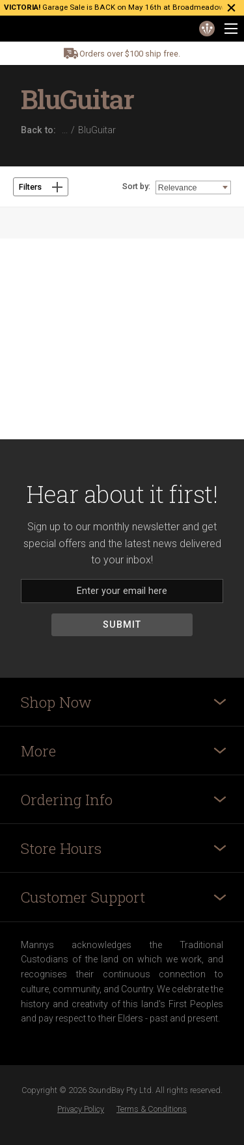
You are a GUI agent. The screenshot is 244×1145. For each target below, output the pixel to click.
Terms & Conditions (151, 1109)
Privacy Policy (80, 1109)
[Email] (122, 591)
